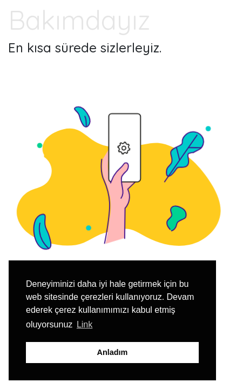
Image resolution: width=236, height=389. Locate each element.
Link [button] (84, 324)
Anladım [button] (112, 352)
